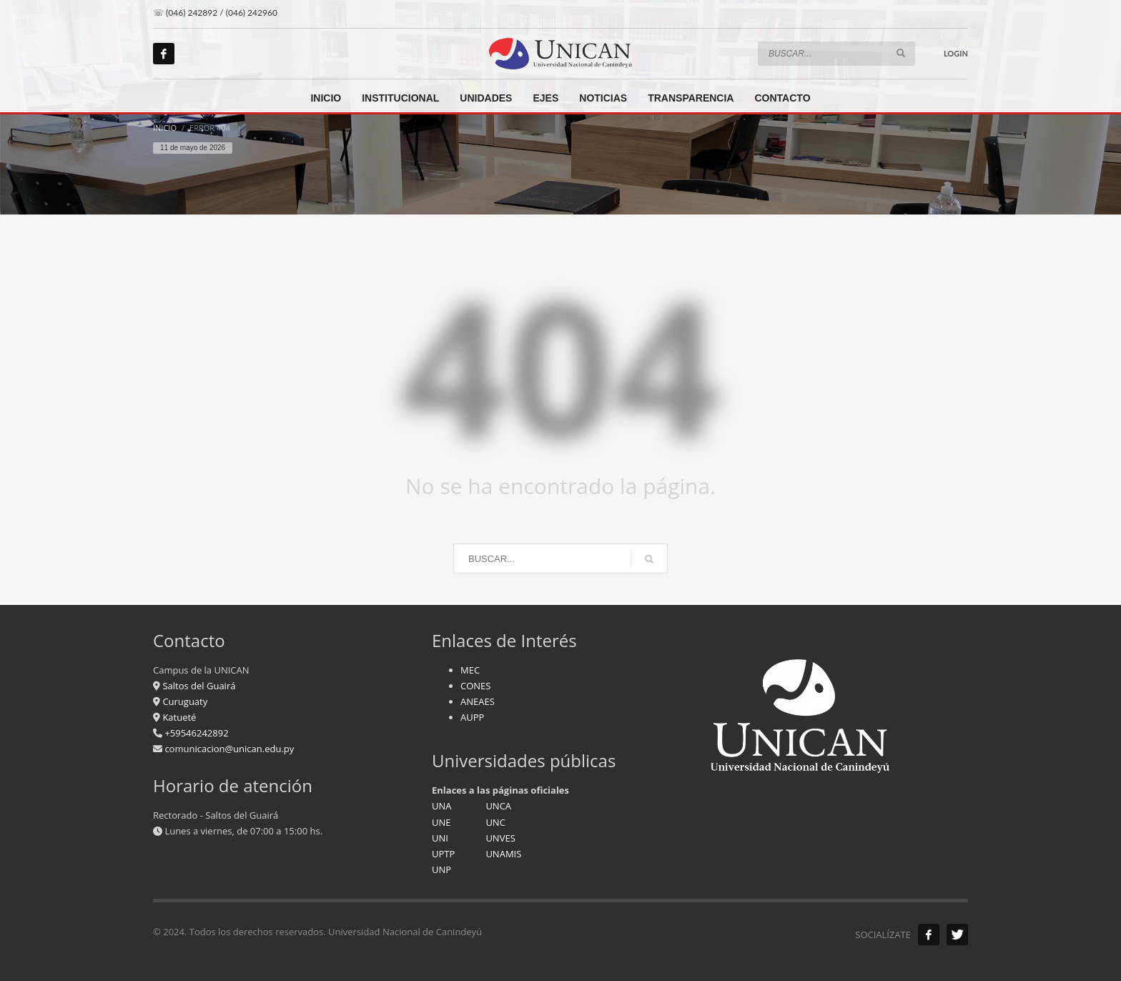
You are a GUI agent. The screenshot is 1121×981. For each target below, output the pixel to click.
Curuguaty (183, 701)
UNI (440, 838)
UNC (495, 822)
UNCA (498, 805)
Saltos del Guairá (198, 685)
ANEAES (477, 701)
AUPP (472, 717)
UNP (441, 869)
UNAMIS (503, 853)
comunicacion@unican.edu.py (229, 748)
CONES (475, 685)
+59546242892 (195, 732)
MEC (470, 670)
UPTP (443, 853)
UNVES (500, 838)
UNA (442, 805)
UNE (441, 822)
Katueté (178, 717)
